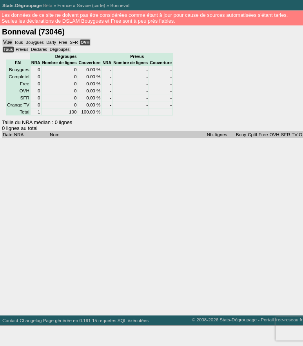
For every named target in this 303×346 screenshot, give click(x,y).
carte (99, 5)
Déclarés (39, 49)
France (65, 5)
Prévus (22, 49)
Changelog (31, 320)
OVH (85, 42)
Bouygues (34, 42)
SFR (74, 42)
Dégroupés (60, 49)
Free (63, 42)
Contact (10, 320)
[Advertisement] (79, 225)
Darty (51, 42)
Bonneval (119, 5)
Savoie (84, 5)
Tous (18, 42)
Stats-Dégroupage (22, 5)
